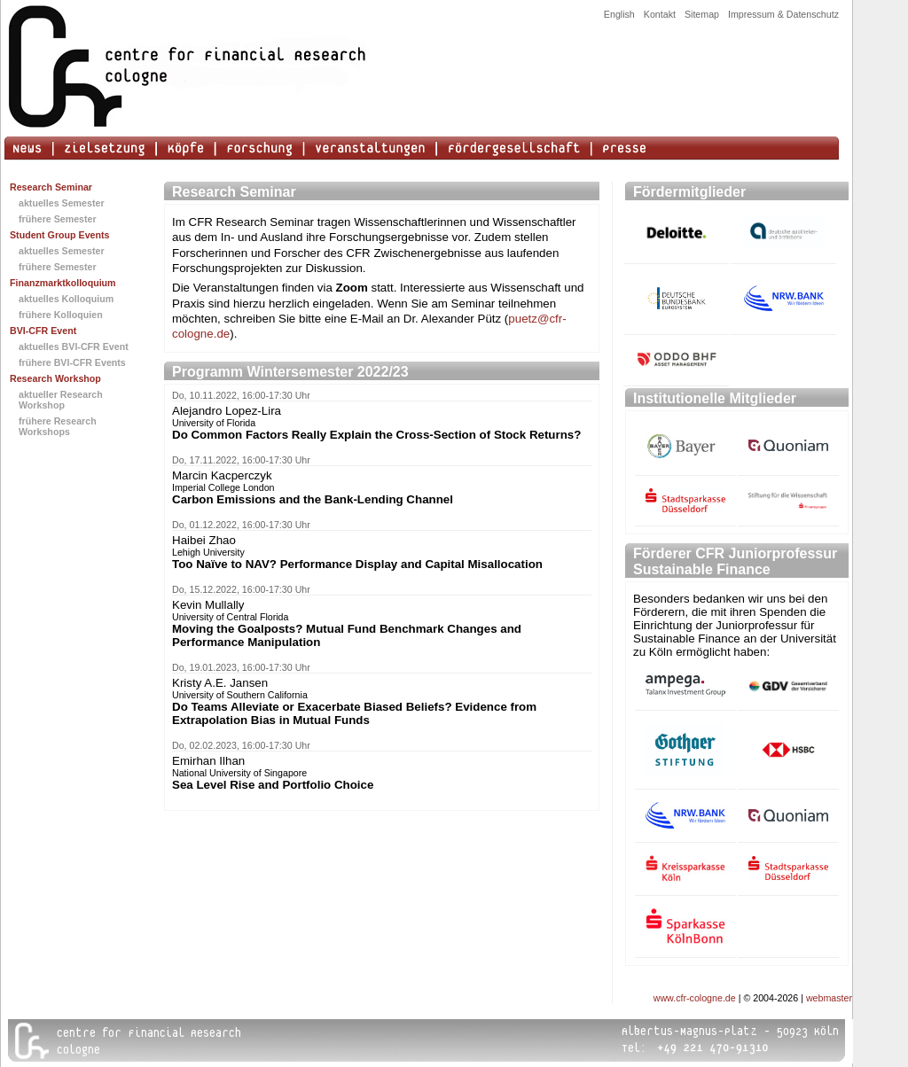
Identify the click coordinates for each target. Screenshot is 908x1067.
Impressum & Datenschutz (783, 14)
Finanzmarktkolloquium (63, 282)
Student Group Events (60, 235)
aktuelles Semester (62, 203)
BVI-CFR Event (43, 330)
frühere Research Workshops (58, 426)
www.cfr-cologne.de (695, 998)
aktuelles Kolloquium (66, 298)
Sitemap (702, 14)
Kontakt (660, 14)
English (619, 14)
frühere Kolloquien (61, 314)
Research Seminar (51, 187)
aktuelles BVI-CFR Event (74, 346)
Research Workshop (55, 378)
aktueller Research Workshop (61, 399)
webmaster (829, 998)
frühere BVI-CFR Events (72, 362)
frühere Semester (58, 219)
